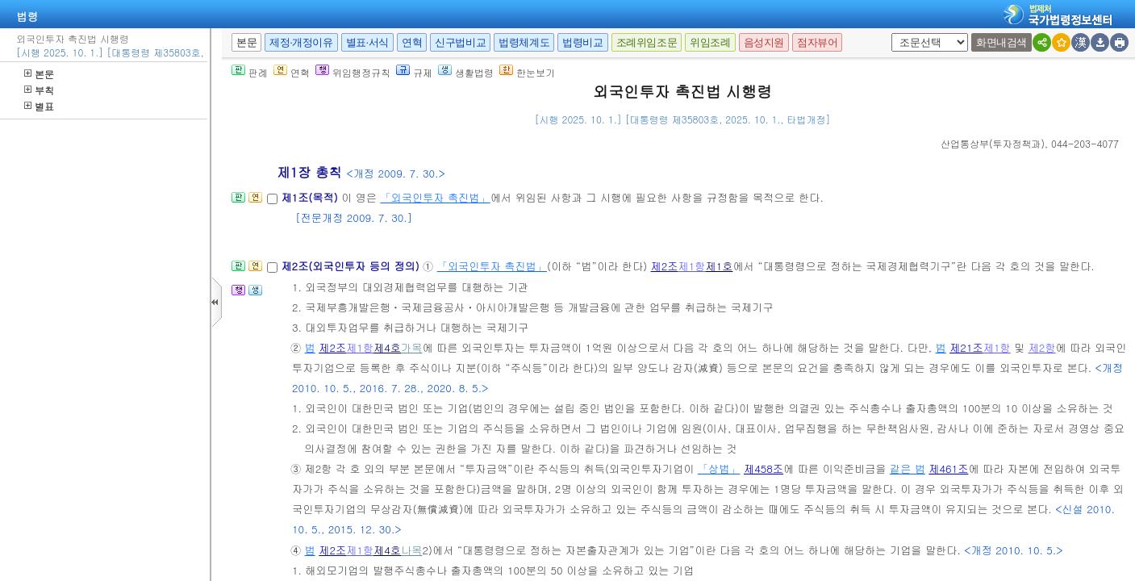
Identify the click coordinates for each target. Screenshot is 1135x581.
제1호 (718, 266)
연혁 (412, 42)
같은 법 (907, 468)
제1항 (692, 266)
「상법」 (719, 468)
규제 (414, 72)
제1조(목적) (311, 197)
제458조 (763, 468)
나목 (411, 550)
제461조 (948, 468)
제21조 (966, 347)
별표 (39, 106)
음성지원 (764, 42)
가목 (411, 347)
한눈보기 (527, 72)
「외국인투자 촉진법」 (435, 197)
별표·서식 (367, 42)
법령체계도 (524, 42)
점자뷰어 (817, 42)
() (993, 143)
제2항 (1042, 347)
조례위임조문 (647, 42)
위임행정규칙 (352, 72)
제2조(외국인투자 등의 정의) (352, 266)
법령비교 (582, 42)
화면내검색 (1001, 42)
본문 (39, 74)
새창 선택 (896, 33)
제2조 (664, 266)
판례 (250, 72)
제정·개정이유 (300, 42)
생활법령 (466, 72)
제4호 (387, 347)
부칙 (39, 90)
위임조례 (710, 42)
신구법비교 (460, 42)
